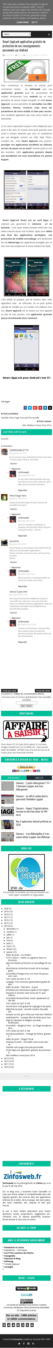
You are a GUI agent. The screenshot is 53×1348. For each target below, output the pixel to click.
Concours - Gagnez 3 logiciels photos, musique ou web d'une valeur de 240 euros (32, 812)
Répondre (13, 464)
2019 (6, 911)
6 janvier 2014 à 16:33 (27, 476)
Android (29, 55)
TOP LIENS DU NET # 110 (18, 979)
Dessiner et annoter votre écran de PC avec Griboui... (26, 994)
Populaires (14, 777)
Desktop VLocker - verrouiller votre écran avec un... (27, 1043)
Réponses (16, 469)
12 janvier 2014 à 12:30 (19, 595)
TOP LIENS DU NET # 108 (18, 1031)
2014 (6, 926)
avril (8, 943)
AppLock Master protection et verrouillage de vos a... (28, 964)
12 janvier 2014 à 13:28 (28, 625)
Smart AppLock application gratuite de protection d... (28, 1051)
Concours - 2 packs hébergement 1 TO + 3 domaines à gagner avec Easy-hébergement (33, 786)
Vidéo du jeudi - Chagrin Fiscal (19, 1039)
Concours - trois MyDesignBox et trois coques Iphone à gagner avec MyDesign (33, 835)
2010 (6, 1067)
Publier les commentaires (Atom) (29, 694)
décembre (11, 929)
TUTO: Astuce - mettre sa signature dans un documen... (26, 959)
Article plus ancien (43, 690)
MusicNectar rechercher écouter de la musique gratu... (27, 969)
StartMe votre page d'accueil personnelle (24, 1047)
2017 (6, 917)
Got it (35, 22)
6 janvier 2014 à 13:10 (18, 453)
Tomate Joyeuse (11, 1264)
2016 (6, 920)
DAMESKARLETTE (19, 450)
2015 (6, 923)
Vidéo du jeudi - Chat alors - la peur (22, 987)
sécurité (43, 55)
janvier (10, 952)
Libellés (39, 777)
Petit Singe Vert (18, 495)
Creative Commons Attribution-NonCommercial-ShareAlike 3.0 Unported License (26, 1308)
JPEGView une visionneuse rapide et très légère (27, 990)
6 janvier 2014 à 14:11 (18, 499)
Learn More (23, 22)
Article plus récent (9, 690)
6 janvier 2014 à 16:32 (27, 521)
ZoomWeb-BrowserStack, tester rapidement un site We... (27, 999)
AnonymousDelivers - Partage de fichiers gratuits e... (28, 1035)
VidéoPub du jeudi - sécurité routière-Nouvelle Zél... (27, 1010)
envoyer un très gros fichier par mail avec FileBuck (29, 1014)
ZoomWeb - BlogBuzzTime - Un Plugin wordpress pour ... (29, 1027)
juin (8, 938)
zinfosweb (23, 472)
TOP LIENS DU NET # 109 (18, 1003)
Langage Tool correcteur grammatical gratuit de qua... (28, 983)
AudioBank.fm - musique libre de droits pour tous (28, 1017)
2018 (6, 914)
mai (8, 940)
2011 (6, 1064)
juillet (9, 935)
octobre (10, 932)
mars (9, 946)
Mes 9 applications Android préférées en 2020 (33, 823)
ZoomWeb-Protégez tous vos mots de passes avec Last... (27, 975)
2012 (6, 1061)
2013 (6, 1058)
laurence (14, 541)
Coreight (8, 1267)
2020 (6, 909)
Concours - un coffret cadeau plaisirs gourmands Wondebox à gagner (32, 798)
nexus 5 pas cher (18, 592)
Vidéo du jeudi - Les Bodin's (18, 955)
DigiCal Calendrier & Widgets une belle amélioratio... (23, 1021)
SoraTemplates (17, 1339)
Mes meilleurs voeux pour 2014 (20, 1055)
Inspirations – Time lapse (15, 1250)
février (9, 949)
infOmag (8, 1261)
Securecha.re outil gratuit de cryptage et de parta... (29, 1006)
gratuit (36, 55)
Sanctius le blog (12, 1258)
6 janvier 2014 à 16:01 (18, 544)
